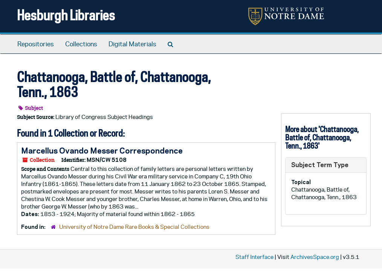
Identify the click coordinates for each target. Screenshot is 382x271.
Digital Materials (132, 44)
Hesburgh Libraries (66, 14)
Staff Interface (254, 257)
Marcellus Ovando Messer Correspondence (102, 150)
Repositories (35, 44)
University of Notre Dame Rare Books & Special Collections (134, 227)
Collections (81, 44)
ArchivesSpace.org (314, 257)
